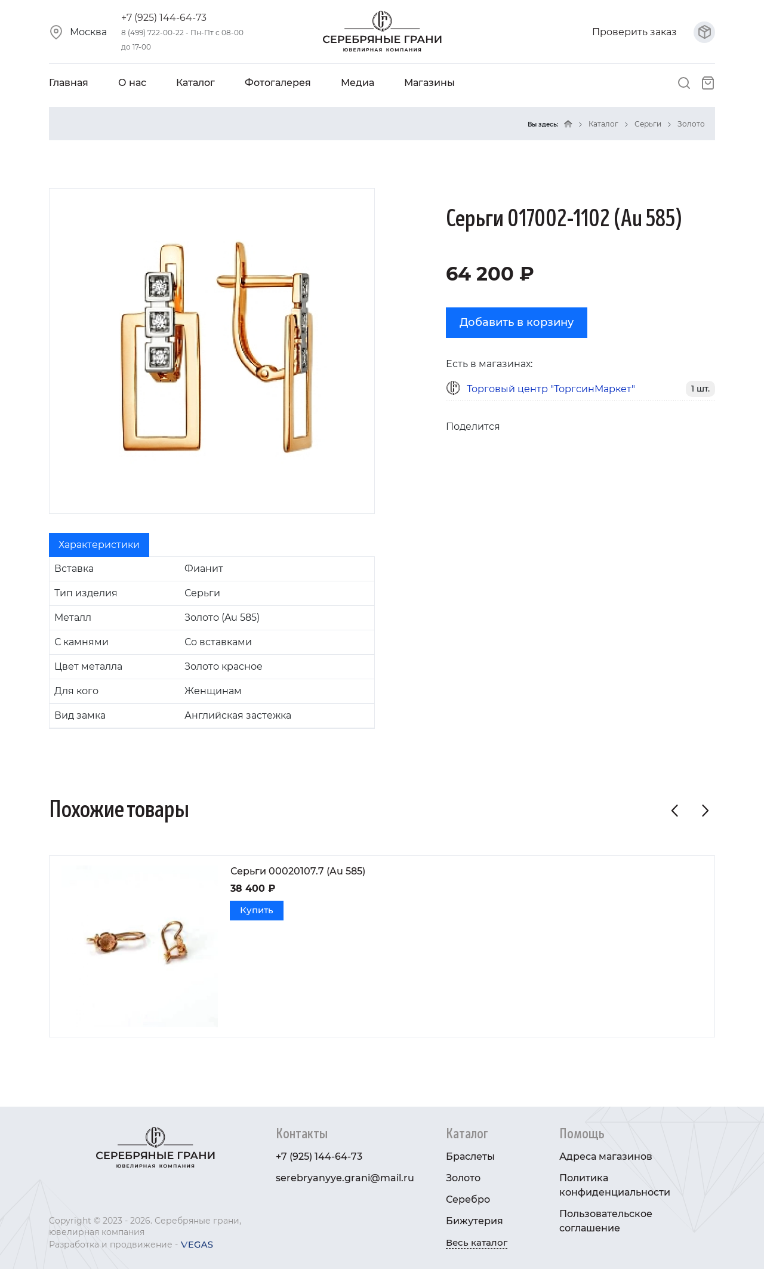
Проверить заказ (653, 32)
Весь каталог (476, 1242)
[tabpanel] (212, 642)
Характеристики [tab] (99, 544)
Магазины (429, 82)
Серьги (647, 123)
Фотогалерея (278, 82)
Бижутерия (474, 1221)
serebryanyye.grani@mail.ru (345, 1178)
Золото (691, 123)
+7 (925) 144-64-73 (164, 17)
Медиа (357, 82)
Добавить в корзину (517, 322)
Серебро (468, 1199)
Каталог (195, 82)
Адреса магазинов (605, 1156)
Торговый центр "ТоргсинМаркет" (551, 389)
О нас (132, 82)
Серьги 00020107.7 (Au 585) (297, 871)
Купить (255, 909)
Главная (68, 82)
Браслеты (470, 1156)
